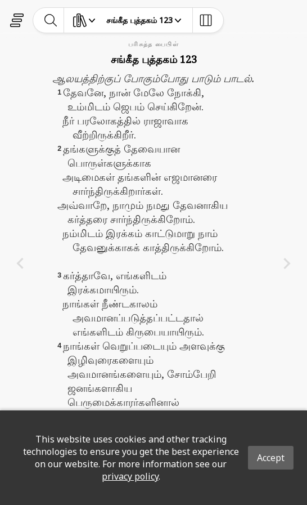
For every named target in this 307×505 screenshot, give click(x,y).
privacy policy (130, 476)
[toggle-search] (51, 20)
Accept (271, 458)
